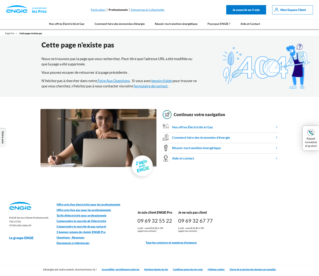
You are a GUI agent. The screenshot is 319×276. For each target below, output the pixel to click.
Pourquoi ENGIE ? (219, 23)
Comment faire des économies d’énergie (120, 23)
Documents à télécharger (73, 243)
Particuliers (98, 9)
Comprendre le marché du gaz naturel (81, 226)
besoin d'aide (161, 80)
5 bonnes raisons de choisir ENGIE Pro (81, 232)
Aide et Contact (250, 23)
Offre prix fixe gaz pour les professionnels (84, 210)
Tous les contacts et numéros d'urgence (167, 243)
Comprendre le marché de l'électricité (81, 221)
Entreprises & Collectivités (147, 9)
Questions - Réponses (70, 237)
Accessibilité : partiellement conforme (120, 269)
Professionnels (118, 9)
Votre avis (2, 138)
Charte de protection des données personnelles (252, 269)
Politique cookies (216, 269)
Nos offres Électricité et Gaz (66, 23)
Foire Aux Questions (113, 80)
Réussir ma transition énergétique (176, 23)
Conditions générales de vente (188, 269)
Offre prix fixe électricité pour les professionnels (88, 204)
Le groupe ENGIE (23, 237)
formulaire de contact (151, 86)
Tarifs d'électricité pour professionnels (81, 215)
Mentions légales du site (156, 269)
